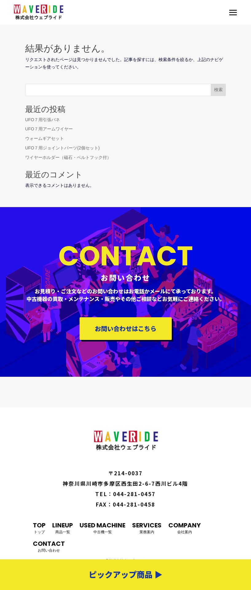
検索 (218, 89)
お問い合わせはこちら (125, 328)
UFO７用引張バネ (42, 119)
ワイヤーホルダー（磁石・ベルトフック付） (68, 157)
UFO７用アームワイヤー (49, 128)
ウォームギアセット (44, 138)
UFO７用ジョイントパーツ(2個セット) (62, 147)
